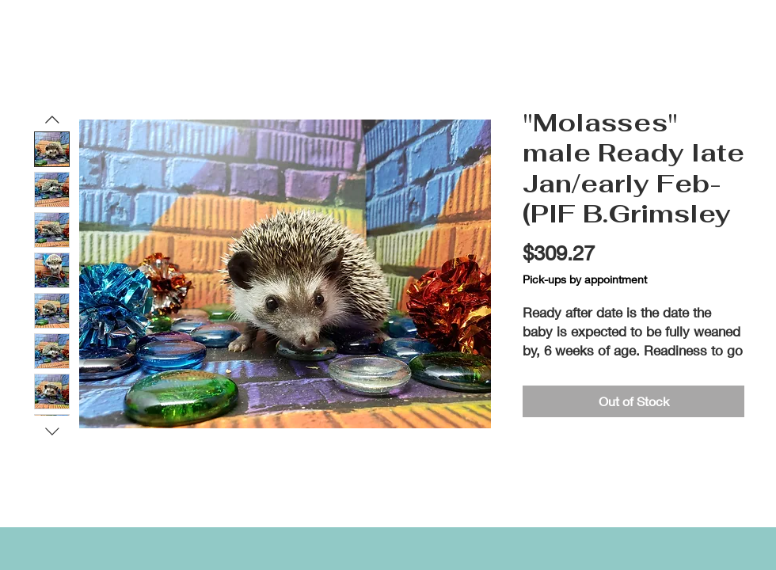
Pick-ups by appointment (585, 279)
